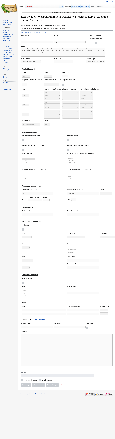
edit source (41, 321)
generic (28, 162)
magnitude (77, 252)
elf (25, 178)
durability (77, 254)
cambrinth (76, 162)
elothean (25, 180)
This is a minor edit (30, 388)
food (25, 295)
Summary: (24, 380)
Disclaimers (44, 401)
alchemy (76, 160)
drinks (25, 293)
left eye (28, 164)
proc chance (77, 251)
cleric (72, 180)
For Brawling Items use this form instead (34, 32)
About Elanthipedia (34, 401)
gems (25, 297)
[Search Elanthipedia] (101, 6)
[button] (63, 392)
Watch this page (47, 388)
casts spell (76, 164)
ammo (25, 292)
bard (72, 178)
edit (36, 321)
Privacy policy (24, 401)
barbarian (72, 177)
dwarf (25, 177)
